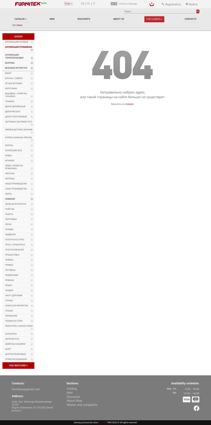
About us (118, 19)
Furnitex (102, 422)
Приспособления (14, 250)
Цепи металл (12, 339)
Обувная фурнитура (15, 204)
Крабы (8, 155)
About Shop (74, 400)
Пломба (9, 229)
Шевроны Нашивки (15, 344)
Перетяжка (11, 219)
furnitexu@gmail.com (26, 389)
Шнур (8, 349)
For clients (154, 19)
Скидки (9, 290)
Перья (8, 224)
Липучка (9, 173)
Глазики (9, 101)
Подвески (10, 234)
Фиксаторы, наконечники (19, 326)
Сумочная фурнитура (16, 306)
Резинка (9, 280)
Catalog (21, 19)
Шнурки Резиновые (15, 354)
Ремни (8, 285)
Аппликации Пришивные (18, 47)
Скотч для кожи (13, 295)
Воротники (11, 88)
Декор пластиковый (16, 117)
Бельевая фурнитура (16, 68)
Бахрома (10, 63)
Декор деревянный (15, 106)
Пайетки (9, 209)
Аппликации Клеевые (16, 42)
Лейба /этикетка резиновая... (14, 167)
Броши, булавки (13, 83)
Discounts (84, 19)
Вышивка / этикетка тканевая (16, 95)
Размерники (11, 275)
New (52, 19)
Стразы (9, 300)
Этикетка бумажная (16, 359)
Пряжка (9, 260)
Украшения (11, 316)
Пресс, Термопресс (15, 245)
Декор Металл (12, 111)
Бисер (8, 73)
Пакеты (9, 214)
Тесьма (9, 311)
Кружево (9, 160)
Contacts (191, 19)
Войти (193, 4)
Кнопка (9, 145)
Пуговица (10, 270)
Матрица (10, 179)
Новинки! (10, 199)
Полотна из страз (14, 239)
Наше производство (16, 184)
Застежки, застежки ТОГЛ (18, 122)
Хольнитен (11, 334)
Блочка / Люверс (14, 78)
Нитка (8, 194)
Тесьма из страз (14, 321)
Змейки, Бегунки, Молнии (18, 129)
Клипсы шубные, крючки (18, 137)
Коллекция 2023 (13, 150)
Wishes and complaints (82, 404)
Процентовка (12, 255)
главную (129, 104)
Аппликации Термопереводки (14, 56)
